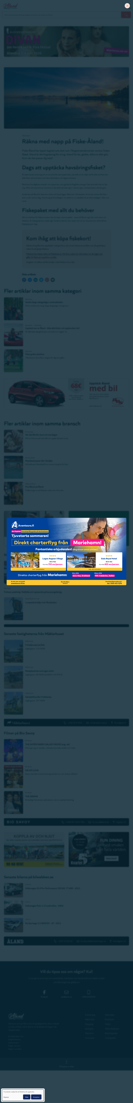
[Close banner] (127, 5)
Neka (26, 1097)
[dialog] (23, 1095)
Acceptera (36, 1097)
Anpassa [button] (6, 1097)
